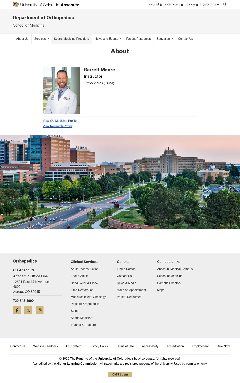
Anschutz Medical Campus (175, 269)
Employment (200, 346)
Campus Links (168, 262)
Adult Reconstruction (85, 269)
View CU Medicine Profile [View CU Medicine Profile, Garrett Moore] (59, 120)
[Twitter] (29, 315)
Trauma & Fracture (83, 324)
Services (41, 38)
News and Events (108, 38)
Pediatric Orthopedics (85, 303)
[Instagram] (41, 315)
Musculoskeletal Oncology (88, 296)
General (123, 262)
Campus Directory (169, 283)
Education (165, 38)
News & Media (126, 283)
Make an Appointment (131, 290)
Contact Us (124, 276)
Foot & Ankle (79, 276)
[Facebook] (18, 315)
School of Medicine (169, 276)
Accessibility (150, 346)
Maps (160, 290)
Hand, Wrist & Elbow (84, 283)
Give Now (223, 346)
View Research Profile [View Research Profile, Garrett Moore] (57, 126)
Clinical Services (84, 262)
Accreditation (175, 346)
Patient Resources (129, 296)
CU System (73, 346)
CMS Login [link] (120, 374)
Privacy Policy (98, 346)
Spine (75, 310)
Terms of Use (125, 346)
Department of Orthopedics (43, 17)
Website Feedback (45, 346)
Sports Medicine (81, 317)
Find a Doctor (126, 269)
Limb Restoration (82, 290)
